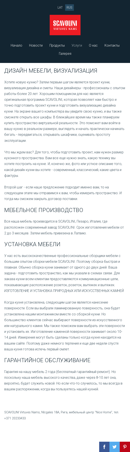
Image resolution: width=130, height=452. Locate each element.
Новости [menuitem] (36, 45)
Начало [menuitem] (16, 45)
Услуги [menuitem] (77, 45)
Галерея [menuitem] (65, 54)
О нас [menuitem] (93, 45)
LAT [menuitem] (60, 7)
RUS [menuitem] (69, 7)
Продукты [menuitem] (57, 45)
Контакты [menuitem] (112, 45)
